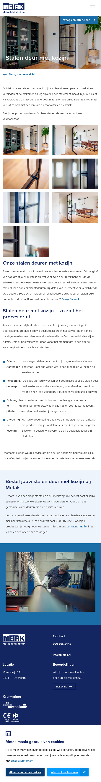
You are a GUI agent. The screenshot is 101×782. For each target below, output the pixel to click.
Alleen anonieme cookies (25, 772)
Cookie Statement (22, 761)
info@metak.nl (62, 655)
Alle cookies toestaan (64, 772)
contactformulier (77, 526)
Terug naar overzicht (22, 74)
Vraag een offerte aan (76, 20)
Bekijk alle (61, 686)
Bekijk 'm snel (70, 299)
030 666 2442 (62, 644)
